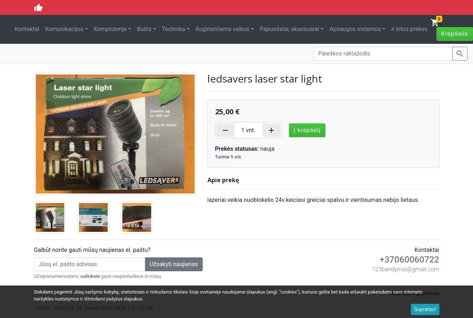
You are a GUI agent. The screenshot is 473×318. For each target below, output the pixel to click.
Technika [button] (173, 29)
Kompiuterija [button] (110, 29)
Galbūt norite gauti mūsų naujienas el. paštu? (92, 249)
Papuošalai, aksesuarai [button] (289, 29)
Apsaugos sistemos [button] (355, 29)
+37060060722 (409, 259)
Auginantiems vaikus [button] (222, 29)
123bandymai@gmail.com (405, 269)
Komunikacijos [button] (64, 29)
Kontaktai (27, 29)
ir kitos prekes (409, 29)
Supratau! (425, 309)
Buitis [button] (144, 29)
